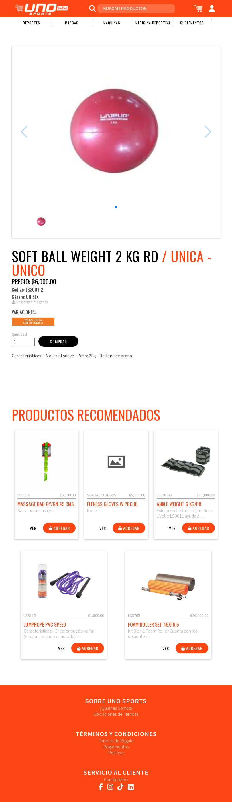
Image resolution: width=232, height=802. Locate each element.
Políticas (116, 752)
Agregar (59, 528)
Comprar (58, 341)
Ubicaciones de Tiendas (116, 714)
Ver (33, 528)
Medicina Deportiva (152, 22)
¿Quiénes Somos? (116, 708)
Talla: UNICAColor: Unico (33, 321)
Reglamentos (116, 746)
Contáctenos (116, 779)
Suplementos (192, 22)
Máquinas (111, 22)
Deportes (31, 22)
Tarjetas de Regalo (116, 740)
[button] (116, 207)
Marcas (71, 22)
